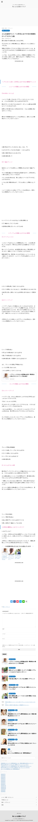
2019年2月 (3, 782)
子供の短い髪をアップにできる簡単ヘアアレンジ (22, 678)
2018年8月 (3, 791)
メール (3, 633)
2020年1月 (3, 778)
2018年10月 (3, 788)
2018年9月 (3, 790)
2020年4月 (3, 777)
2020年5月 (3, 775)
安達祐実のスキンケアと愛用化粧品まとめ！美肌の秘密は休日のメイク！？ (17, 763)
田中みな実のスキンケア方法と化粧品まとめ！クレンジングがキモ (15, 767)
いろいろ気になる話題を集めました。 (19, 818)
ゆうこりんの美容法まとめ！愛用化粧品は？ (20, 753)
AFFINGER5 (31, 820)
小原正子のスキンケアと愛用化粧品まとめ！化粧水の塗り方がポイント (16, 766)
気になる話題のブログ (19, 6)
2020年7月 (3, 774)
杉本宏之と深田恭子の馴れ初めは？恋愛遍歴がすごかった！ (17, 705)
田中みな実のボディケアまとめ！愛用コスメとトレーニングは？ (15, 764)
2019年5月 (3, 780)
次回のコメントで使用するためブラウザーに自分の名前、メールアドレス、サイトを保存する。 (18, 646)
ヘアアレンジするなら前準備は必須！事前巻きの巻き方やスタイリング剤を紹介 (5, 557)
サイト (3, 638)
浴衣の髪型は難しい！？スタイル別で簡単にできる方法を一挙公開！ (18, 557)
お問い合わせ (19, 813)
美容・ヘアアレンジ (6, 606)
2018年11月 (3, 787)
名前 (3, 628)
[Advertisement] (19, 17)
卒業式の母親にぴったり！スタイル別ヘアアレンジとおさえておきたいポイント (11, 557)
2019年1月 (3, 784)
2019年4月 (3, 781)
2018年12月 (3, 785)
